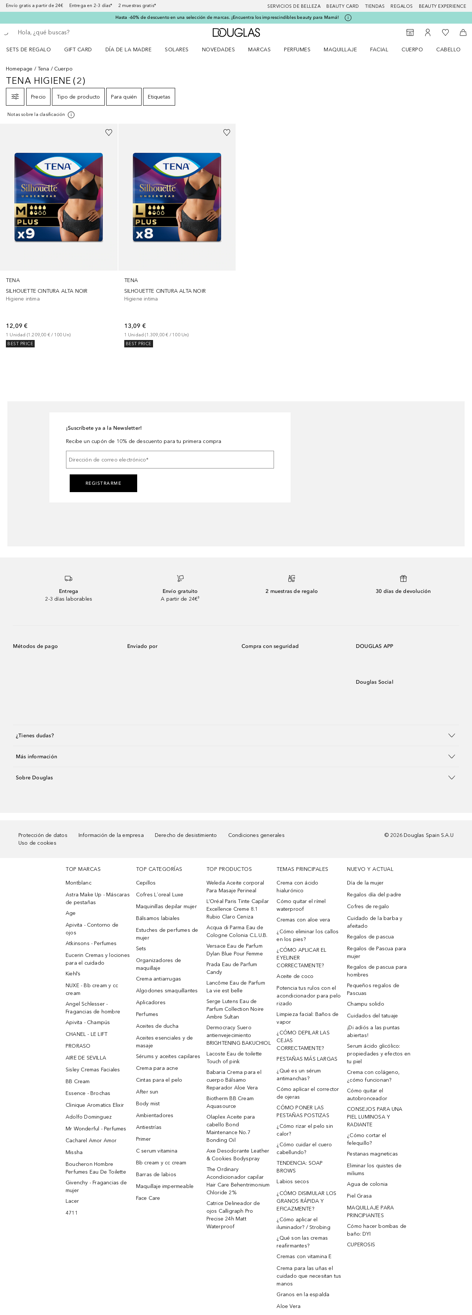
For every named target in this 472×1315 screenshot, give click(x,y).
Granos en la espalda (303, 1294)
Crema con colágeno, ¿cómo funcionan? (373, 1076)
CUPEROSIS (361, 1245)
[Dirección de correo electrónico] (170, 459)
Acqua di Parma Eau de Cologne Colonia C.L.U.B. (237, 931)
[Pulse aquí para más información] (348, 18)
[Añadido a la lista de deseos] (109, 132)
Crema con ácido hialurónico (297, 887)
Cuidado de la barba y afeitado (374, 922)
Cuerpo (412, 50)
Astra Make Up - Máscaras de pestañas (98, 899)
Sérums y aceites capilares (168, 1056)
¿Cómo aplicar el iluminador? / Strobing (303, 1223)
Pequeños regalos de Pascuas (373, 989)
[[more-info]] (41, 115)
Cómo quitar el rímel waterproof (301, 905)
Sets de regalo (28, 50)
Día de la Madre (128, 50)
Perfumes (297, 50)
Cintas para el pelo (159, 1080)
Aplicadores (151, 1002)
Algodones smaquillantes (167, 991)
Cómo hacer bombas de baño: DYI (376, 1230)
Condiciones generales (256, 835)
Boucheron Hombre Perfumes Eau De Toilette (96, 1168)
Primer (143, 1139)
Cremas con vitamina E (304, 1256)
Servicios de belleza (293, 6)
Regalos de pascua (370, 937)
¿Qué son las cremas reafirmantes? (302, 1242)
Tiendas (375, 6)
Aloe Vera (289, 1306)
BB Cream (78, 1081)
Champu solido (365, 1004)
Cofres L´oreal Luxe (160, 895)
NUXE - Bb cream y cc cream (92, 989)
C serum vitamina (156, 1151)
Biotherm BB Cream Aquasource (230, 1102)
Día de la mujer (365, 883)
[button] (236, 735)
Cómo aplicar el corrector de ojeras (308, 1093)
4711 (72, 1213)
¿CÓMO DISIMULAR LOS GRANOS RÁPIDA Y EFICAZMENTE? (306, 1201)
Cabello (448, 50)
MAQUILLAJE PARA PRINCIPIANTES (370, 1212)
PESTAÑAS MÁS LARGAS (307, 1059)
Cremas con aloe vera (303, 920)
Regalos (402, 6)
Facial (379, 50)
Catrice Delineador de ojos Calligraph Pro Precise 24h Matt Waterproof (233, 1215)
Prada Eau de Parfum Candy (231, 968)
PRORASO (78, 1046)
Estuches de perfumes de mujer (167, 934)
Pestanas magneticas (372, 1154)
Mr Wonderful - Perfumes (96, 1129)
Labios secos (293, 1181)
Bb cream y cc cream (161, 1163)
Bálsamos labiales (158, 918)
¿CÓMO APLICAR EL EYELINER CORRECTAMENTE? (301, 958)
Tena (43, 69)
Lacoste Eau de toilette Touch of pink (234, 1058)
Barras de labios (156, 1174)
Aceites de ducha (157, 1026)
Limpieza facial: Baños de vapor (308, 1018)
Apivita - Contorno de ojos (92, 929)
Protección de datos (42, 835)
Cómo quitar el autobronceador (367, 1095)
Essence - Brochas (88, 1093)
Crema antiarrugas (158, 979)
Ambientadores (155, 1115)
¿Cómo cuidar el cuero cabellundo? (304, 1148)
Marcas (259, 50)
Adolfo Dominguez (89, 1117)
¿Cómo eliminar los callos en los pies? (308, 935)
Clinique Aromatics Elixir (95, 1105)
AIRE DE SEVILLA (86, 1058)
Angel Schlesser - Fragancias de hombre (93, 1008)
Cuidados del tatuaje (372, 1016)
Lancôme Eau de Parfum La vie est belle (235, 987)
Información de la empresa (111, 835)
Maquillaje (340, 50)
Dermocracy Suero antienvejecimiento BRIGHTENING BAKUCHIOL (238, 1035)
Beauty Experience (442, 6)
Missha (74, 1152)
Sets (141, 948)
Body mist (148, 1104)
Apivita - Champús (88, 1022)
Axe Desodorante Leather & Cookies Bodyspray (238, 1155)
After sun (147, 1092)
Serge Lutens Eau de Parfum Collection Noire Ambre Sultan (235, 1009)
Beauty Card (342, 6)
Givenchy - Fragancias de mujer (96, 1187)
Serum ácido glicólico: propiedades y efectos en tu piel (378, 1054)
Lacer (72, 1201)
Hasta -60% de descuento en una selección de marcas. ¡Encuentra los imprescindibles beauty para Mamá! (227, 17)
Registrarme (104, 483)
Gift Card (78, 50)
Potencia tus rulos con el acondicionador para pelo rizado (309, 996)
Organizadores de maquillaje (158, 964)
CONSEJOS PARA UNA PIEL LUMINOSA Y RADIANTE (374, 1117)
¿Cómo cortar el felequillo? (366, 1139)
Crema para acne (157, 1068)
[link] (59, 235)
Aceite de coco (295, 976)
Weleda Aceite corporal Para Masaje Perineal (235, 887)
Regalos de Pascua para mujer (376, 952)
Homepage (19, 69)
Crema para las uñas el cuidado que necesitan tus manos (309, 1276)
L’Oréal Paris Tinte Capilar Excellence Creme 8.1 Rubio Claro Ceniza (237, 909)
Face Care (148, 1198)
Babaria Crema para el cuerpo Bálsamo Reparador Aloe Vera (233, 1080)
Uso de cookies (37, 843)
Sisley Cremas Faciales (93, 1070)
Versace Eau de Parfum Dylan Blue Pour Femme (234, 950)
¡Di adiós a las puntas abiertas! (373, 1031)
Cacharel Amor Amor (91, 1140)
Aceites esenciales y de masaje (164, 1042)
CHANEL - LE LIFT (86, 1034)
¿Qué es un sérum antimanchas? (299, 1075)
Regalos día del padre (374, 895)
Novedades (218, 50)
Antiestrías (149, 1127)
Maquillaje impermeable (165, 1186)
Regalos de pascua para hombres (377, 971)
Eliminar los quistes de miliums (374, 1170)
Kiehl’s (73, 974)
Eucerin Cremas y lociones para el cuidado (98, 959)
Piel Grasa (359, 1196)
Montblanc (78, 883)
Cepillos (146, 883)
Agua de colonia (367, 1184)
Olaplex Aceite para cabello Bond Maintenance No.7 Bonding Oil (230, 1128)
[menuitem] (33, 49)
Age (71, 913)
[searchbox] (72, 32)
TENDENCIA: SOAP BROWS (300, 1167)
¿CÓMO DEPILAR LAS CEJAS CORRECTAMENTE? (303, 1040)
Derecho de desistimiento (186, 835)
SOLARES (177, 50)
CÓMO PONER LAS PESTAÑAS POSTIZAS (303, 1112)
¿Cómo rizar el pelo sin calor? (305, 1130)
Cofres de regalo (368, 906)
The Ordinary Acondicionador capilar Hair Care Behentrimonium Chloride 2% (238, 1181)
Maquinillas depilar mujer (166, 906)
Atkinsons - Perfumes (91, 943)
